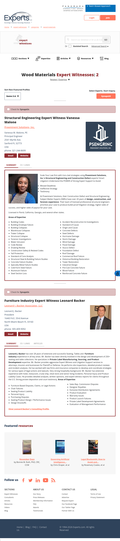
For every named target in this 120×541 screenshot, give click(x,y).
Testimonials (38, 511)
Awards (36, 507)
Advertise (65, 497)
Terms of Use (95, 494)
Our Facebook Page (69, 504)
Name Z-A (11, 96)
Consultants (9, 497)
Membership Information (43, 501)
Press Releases (39, 497)
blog (106, 58)
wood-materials (49, 27)
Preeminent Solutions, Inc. (19, 127)
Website (24, 155)
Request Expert (68, 501)
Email (10, 155)
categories (35, 27)
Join (108, 17)
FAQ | (35, 527)
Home (6, 27)
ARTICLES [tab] (38, 343)
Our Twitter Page (68, 507)
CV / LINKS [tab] (25, 165)
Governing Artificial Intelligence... (60, 460)
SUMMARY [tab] (11, 165)
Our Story (37, 494)
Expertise (45, 58)
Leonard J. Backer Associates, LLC (23, 305)
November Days (27, 459)
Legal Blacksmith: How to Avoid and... (93, 460)
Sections (23, 58)
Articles (64, 58)
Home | (20, 527)
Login (91, 17)
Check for (20, 109)
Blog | (28, 527)
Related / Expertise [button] (58, 79)
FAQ (34, 504)
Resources (86, 58)
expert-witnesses (20, 27)
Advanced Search (99, 46)
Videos (7, 507)
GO (105, 39)
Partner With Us (68, 511)
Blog (6, 511)
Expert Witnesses (11, 494)
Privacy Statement (97, 497)
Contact (65, 494)
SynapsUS (106, 96)
